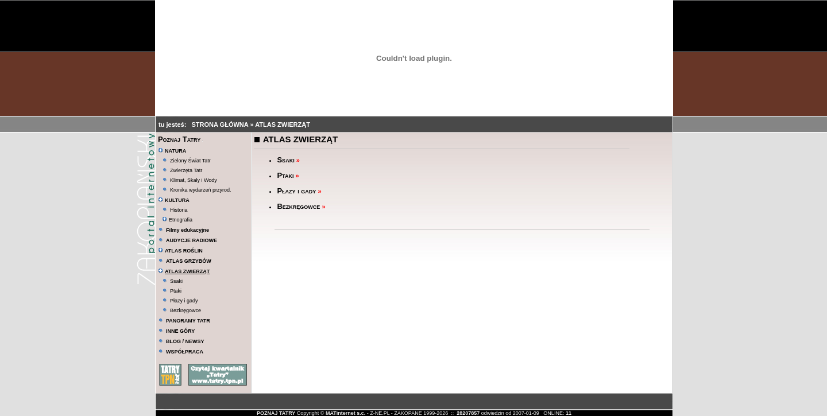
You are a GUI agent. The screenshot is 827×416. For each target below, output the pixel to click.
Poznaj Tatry (179, 139)
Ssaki (176, 281)
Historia (179, 210)
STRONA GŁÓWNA (221, 124)
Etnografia (177, 220)
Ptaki (175, 291)
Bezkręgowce (185, 310)
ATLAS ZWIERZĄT (282, 124)
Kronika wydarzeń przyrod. (200, 190)
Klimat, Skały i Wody (193, 180)
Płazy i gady (184, 301)
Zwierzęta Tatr (186, 170)
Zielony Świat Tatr (190, 161)
